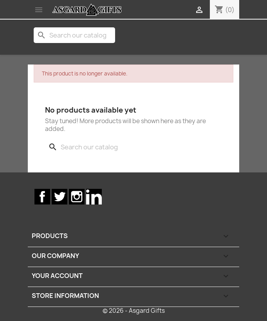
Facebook (42, 196)
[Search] (74, 35)
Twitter (59, 196)
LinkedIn (94, 196)
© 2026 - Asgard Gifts (134, 311)
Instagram (77, 196)
